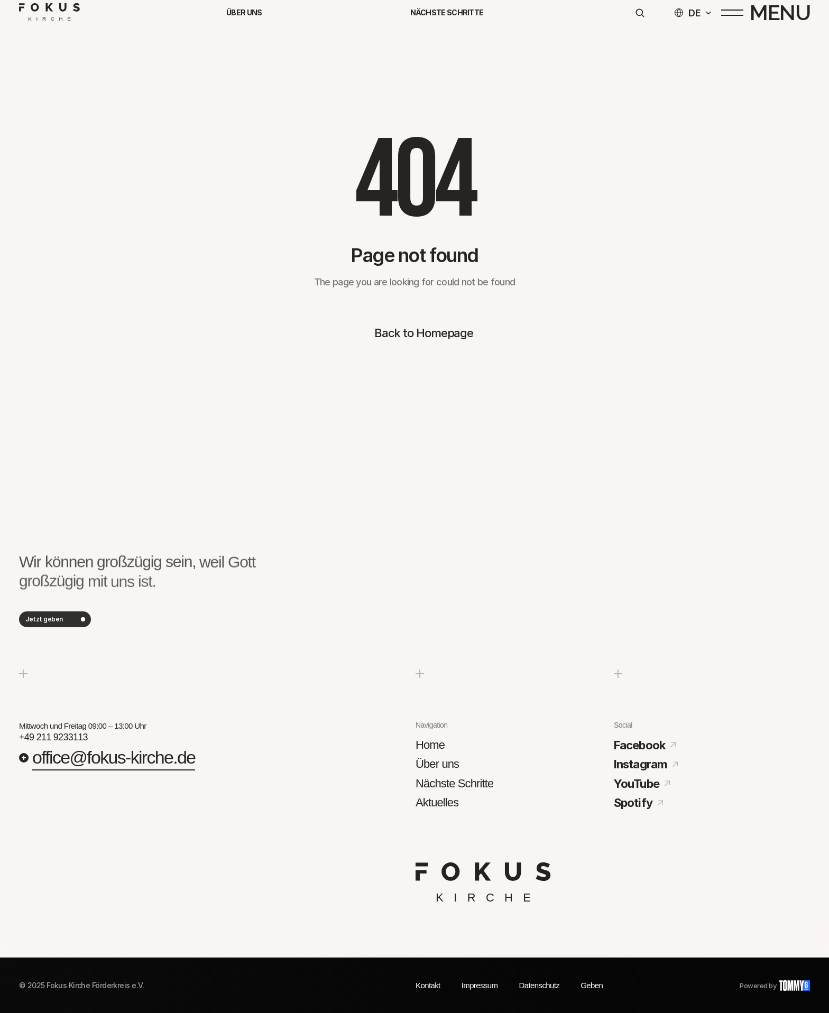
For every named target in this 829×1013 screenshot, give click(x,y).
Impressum (480, 985)
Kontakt (428, 985)
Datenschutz (539, 985)
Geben (592, 985)
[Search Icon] (639, 16)
